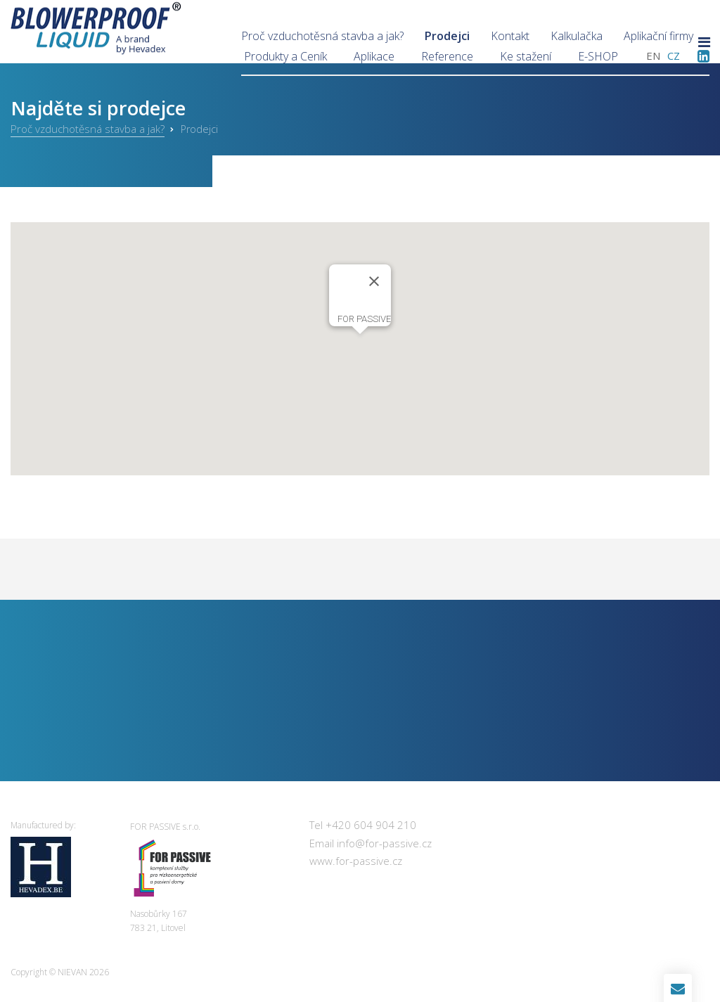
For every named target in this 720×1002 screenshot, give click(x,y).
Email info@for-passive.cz (370, 843)
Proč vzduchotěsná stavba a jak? (88, 129)
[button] (360, 347)
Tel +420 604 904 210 (362, 825)
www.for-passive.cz (355, 861)
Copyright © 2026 (60, 972)
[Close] (374, 281)
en (653, 56)
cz (673, 56)
